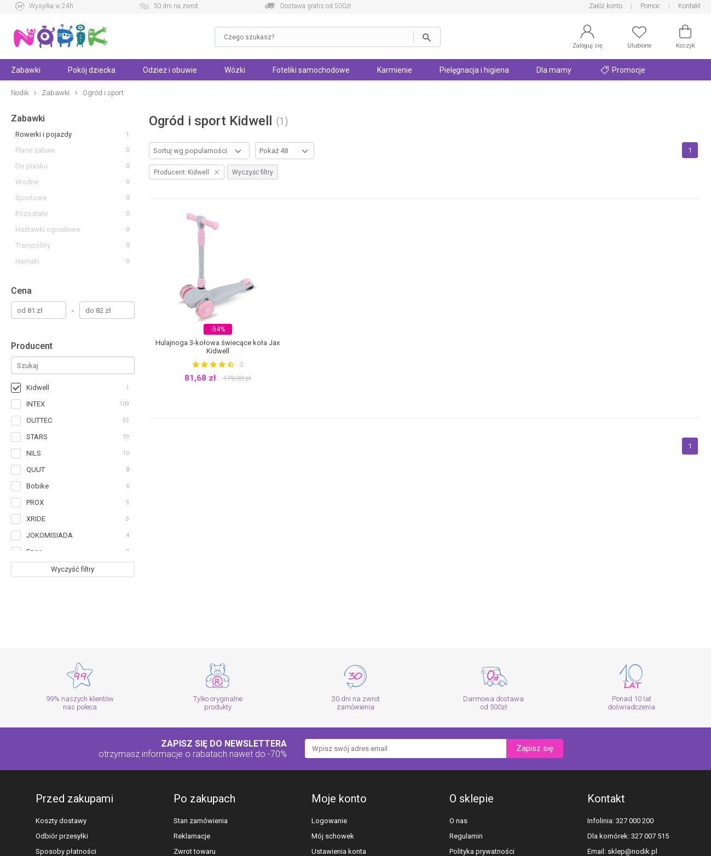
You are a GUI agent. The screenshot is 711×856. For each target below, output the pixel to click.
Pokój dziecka (91, 70)
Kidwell (37, 387)
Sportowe (31, 198)
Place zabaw (35, 150)
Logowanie (329, 821)
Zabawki (28, 118)
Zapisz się (534, 748)
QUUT (35, 469)
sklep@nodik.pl (632, 851)
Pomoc (650, 6)
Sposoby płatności (66, 851)
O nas (458, 821)
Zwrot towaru (195, 851)
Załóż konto (605, 6)
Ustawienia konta (338, 851)
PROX (35, 502)
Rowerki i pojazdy (43, 134)
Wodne (26, 182)
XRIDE (35, 519)
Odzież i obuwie (170, 70)
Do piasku (31, 166)
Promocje (622, 70)
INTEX (35, 404)
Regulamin (466, 836)
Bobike (37, 486)
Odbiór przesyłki (62, 836)
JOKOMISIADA (49, 535)
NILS (33, 453)
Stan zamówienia (201, 821)
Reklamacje (192, 836)
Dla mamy (553, 70)
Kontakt (689, 6)
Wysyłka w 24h (51, 6)
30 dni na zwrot (175, 6)
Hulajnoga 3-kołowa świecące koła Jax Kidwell (217, 347)
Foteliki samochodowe (311, 70)
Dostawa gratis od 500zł (315, 6)
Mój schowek (332, 836)
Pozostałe (31, 213)
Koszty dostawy (61, 821)
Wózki (234, 70)
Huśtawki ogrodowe (47, 229)
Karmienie (394, 70)
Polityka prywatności (482, 851)
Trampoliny (32, 245)
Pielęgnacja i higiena (474, 70)
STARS (37, 437)
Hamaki (27, 261)
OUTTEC (39, 420)
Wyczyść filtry (72, 569)
